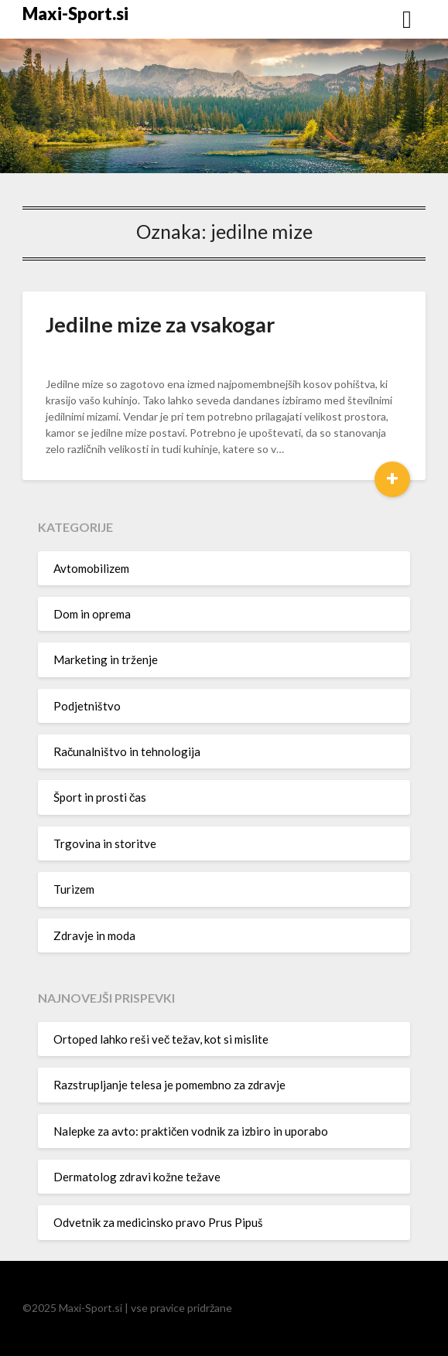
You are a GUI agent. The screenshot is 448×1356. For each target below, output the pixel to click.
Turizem (73, 889)
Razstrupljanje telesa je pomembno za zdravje (169, 1085)
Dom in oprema (92, 614)
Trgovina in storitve (104, 843)
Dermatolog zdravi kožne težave (137, 1177)
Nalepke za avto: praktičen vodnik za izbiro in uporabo (191, 1131)
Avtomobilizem (91, 568)
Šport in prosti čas (100, 797)
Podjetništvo (87, 706)
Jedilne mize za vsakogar (160, 324)
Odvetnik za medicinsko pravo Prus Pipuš (158, 1222)
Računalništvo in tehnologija (127, 751)
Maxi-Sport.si (75, 13)
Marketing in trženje (105, 659)
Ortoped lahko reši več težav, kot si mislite (161, 1039)
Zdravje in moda (94, 935)
